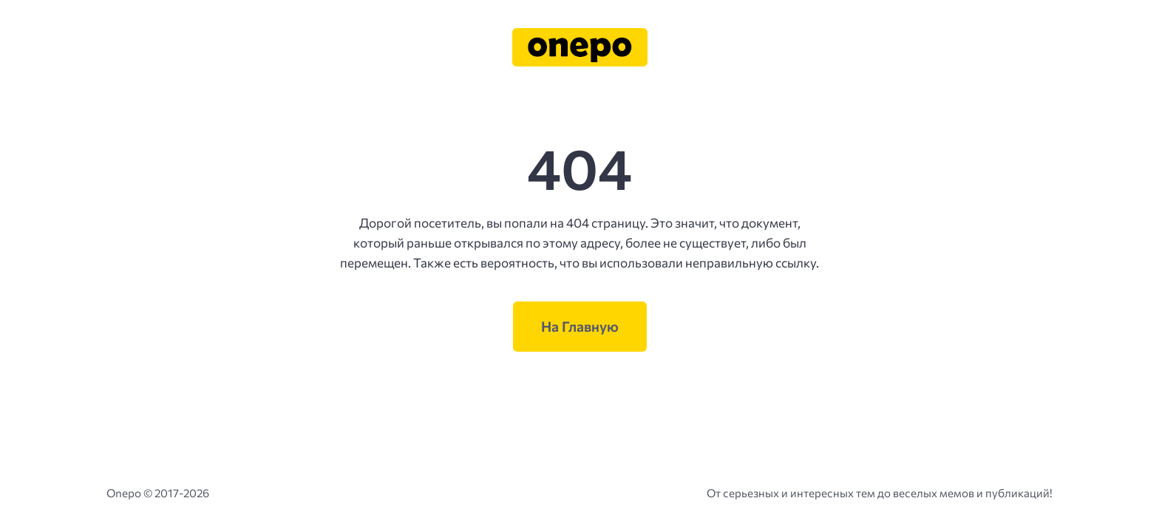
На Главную (580, 326)
